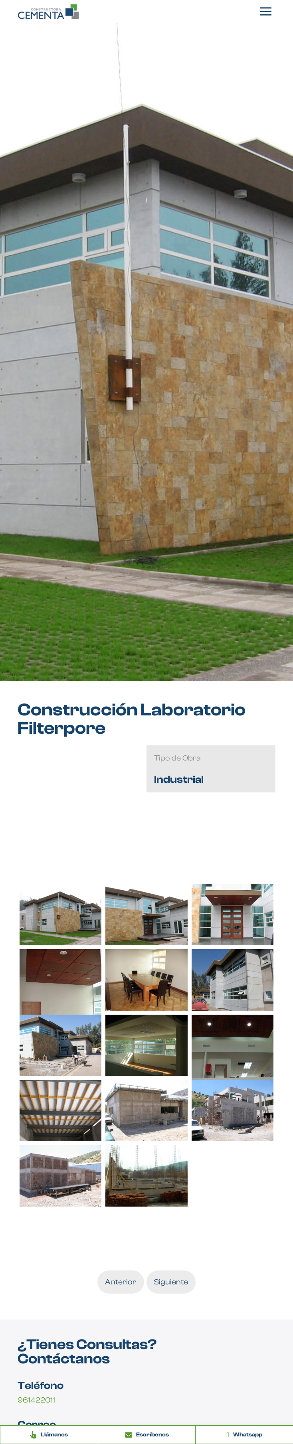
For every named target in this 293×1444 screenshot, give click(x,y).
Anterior (120, 1282)
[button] (265, 11)
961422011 (36, 1400)
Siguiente (171, 1282)
